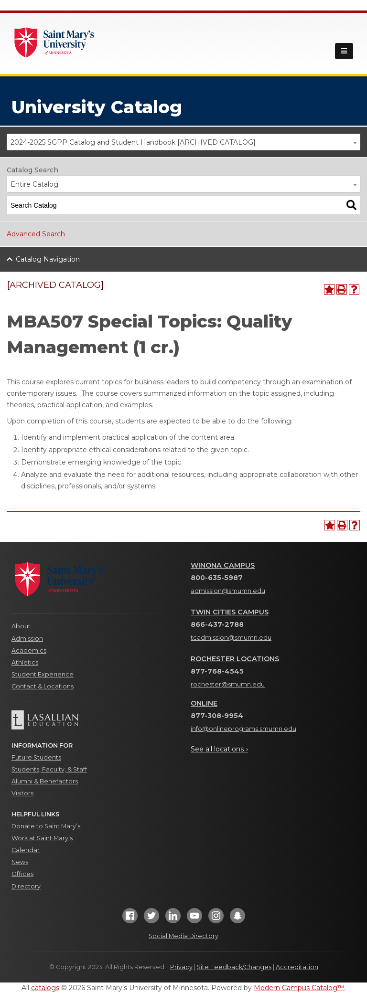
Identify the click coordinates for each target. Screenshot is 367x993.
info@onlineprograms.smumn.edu (243, 728)
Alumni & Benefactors (44, 781)
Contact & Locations (42, 686)
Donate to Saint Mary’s (45, 826)
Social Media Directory (183, 936)
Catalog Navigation (48, 259)
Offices (22, 873)
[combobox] (183, 142)
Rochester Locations (235, 659)
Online (204, 703)
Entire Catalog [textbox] (34, 184)
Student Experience (42, 674)
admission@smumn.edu (228, 590)
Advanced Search (36, 234)
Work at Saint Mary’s (42, 838)
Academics (28, 650)
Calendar (25, 850)
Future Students (36, 757)
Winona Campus (223, 565)
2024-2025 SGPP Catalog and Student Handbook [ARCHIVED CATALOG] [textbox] (133, 142)
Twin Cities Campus (230, 612)
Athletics (24, 662)
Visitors (22, 793)
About (21, 626)
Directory (26, 886)
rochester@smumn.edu (228, 684)
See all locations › (219, 749)
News (19, 862)
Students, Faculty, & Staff (49, 769)
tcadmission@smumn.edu (231, 637)
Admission (27, 638)
